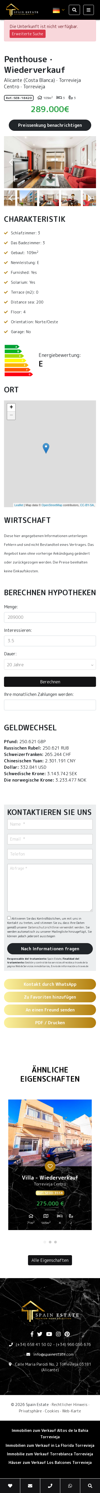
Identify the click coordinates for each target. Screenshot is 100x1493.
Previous (10, 162)
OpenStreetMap (52, 505)
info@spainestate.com (53, 1354)
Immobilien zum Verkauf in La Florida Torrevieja (50, 1445)
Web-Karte (71, 1410)
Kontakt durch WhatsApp (50, 984)
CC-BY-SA (87, 505)
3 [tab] (55, 1242)
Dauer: (10, 654)
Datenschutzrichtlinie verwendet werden (56, 927)
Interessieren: (18, 630)
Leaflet (18, 505)
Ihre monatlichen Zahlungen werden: (39, 694)
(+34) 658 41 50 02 (34, 1344)
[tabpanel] (50, 1166)
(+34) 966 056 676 (73, 1344)
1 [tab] (44, 1242)
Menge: (11, 607)
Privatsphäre (30, 1410)
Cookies (52, 1410)
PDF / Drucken (50, 1023)
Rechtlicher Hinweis (69, 1404)
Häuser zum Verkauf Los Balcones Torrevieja (50, 1462)
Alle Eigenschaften (50, 1260)
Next (89, 162)
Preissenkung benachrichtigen (50, 125)
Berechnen (50, 682)
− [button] (11, 416)
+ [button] (11, 408)
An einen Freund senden (50, 1010)
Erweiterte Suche (27, 33)
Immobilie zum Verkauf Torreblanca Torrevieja (50, 1453)
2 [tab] (50, 1242)
